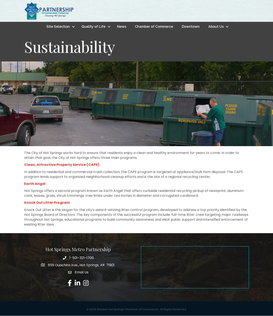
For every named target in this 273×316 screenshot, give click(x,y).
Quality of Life (93, 27)
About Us (216, 27)
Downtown (191, 27)
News (121, 27)
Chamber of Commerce (154, 27)
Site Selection (58, 27)
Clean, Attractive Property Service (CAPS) (61, 164)
